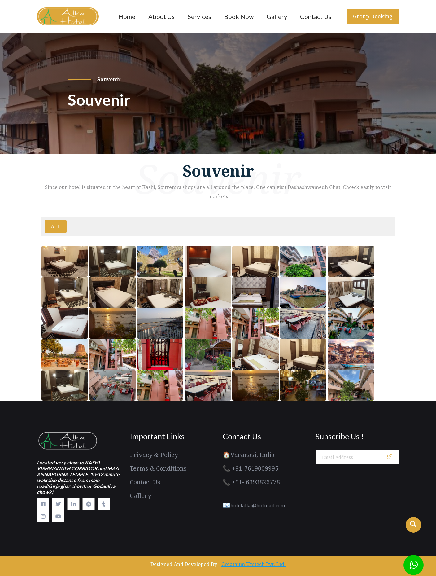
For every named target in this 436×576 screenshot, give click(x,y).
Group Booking (373, 16)
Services (199, 16)
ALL (55, 226)
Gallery (277, 16)
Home (126, 16)
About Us (161, 16)
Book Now (239, 16)
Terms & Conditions (158, 468)
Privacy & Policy (154, 455)
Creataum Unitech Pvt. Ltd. (253, 564)
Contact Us (315, 16)
